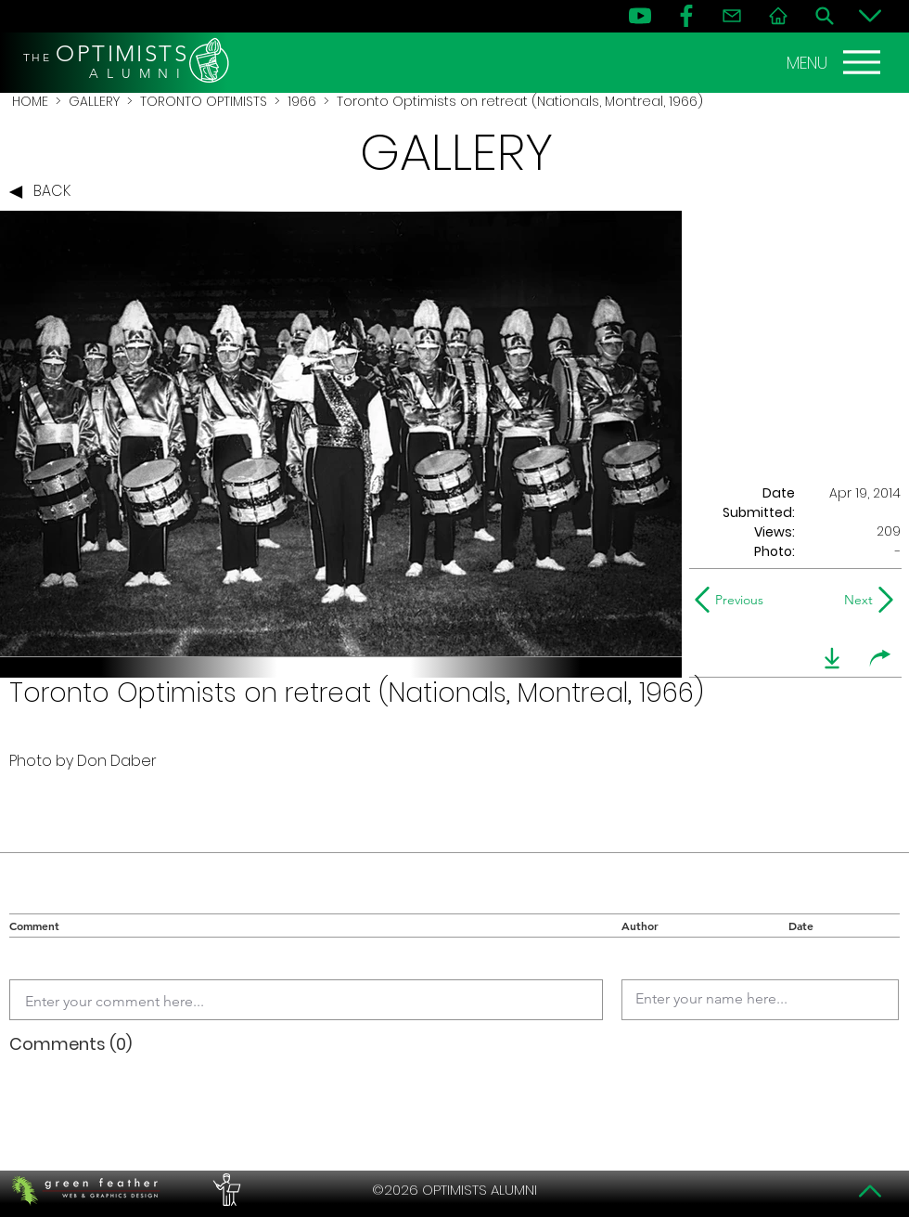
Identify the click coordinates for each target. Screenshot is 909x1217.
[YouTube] (640, 16)
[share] (880, 658)
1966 (302, 101)
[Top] (870, 1191)
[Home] (778, 16)
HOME (30, 101)
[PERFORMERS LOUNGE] (224, 1190)
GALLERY (94, 101)
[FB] (686, 16)
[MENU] (836, 62)
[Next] (855, 599)
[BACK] (44, 192)
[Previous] (733, 599)
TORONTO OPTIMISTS (203, 101)
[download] (832, 658)
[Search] (824, 16)
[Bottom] (870, 16)
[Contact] (732, 16)
